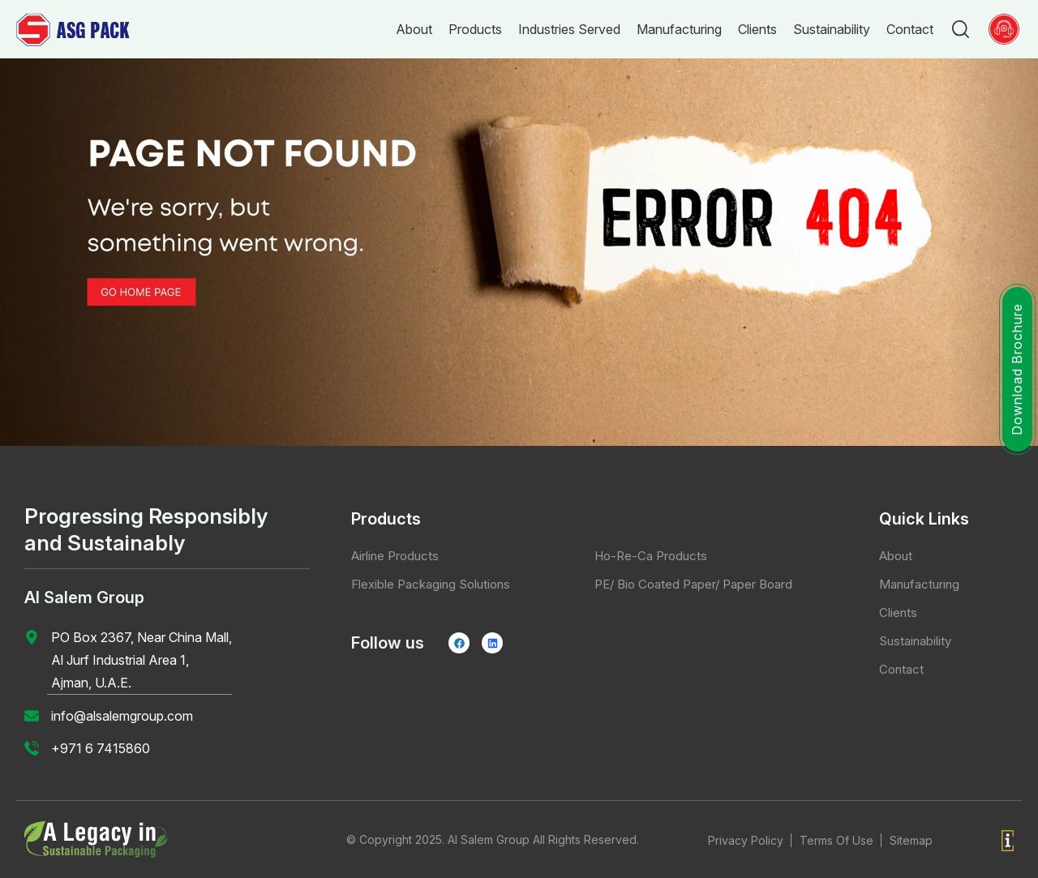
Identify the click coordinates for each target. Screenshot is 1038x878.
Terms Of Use (836, 840)
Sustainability (915, 641)
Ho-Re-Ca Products (650, 555)
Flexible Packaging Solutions (430, 584)
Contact (901, 669)
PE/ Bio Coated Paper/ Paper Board (693, 584)
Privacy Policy (745, 840)
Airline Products (395, 555)
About (895, 555)
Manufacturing (919, 584)
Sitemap (911, 840)
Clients (898, 612)
